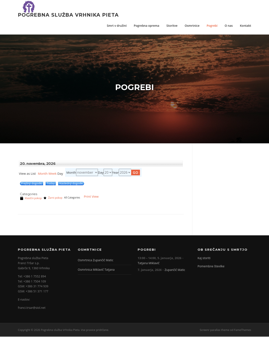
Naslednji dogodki (71, 184)
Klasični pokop (31, 199)
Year (115, 172)
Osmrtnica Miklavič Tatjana (96, 270)
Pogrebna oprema (146, 26)
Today (51, 184)
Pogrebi (212, 26)
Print (91, 197)
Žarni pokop (52, 198)
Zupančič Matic (175, 270)
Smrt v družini (117, 26)
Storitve (172, 26)
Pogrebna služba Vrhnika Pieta (68, 15)
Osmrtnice (192, 26)
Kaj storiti (204, 259)
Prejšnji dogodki (31, 184)
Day (101, 172)
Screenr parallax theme (214, 330)
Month (42, 174)
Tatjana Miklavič (149, 264)
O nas (229, 26)
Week (52, 174)
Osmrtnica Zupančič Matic (95, 261)
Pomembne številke (211, 267)
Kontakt (245, 26)
